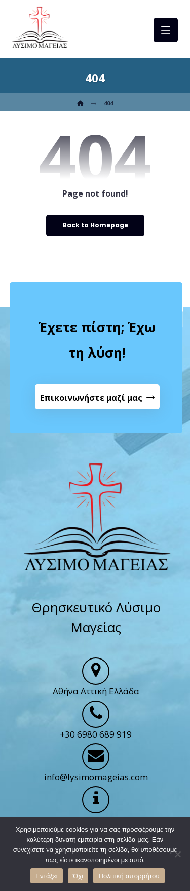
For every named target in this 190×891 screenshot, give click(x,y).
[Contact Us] (97, 397)
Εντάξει (46, 876)
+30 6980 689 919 (96, 734)
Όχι (78, 876)
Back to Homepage (95, 225)
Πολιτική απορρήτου (128, 876)
